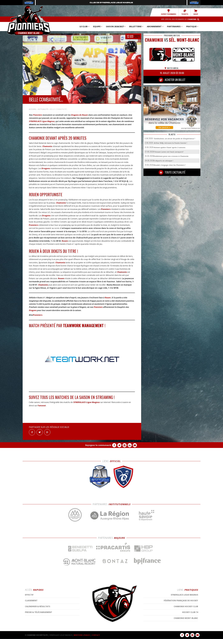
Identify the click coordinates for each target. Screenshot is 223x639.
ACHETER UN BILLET (172, 79)
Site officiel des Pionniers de (178, 19)
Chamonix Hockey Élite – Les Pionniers (28, 20)
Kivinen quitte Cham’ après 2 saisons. (170, 147)
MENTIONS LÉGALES (82, 635)
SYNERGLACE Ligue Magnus (41, 121)
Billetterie (136, 26)
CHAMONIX (154, 40)
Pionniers (37, 115)
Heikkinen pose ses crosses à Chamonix (171, 156)
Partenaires (175, 26)
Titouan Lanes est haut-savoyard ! (169, 152)
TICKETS (184, 12)
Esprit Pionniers (168, 12)
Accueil (32, 109)
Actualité (43, 109)
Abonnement (155, 26)
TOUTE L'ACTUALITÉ (172, 172)
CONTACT (96, 635)
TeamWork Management (83, 325)
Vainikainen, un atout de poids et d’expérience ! (174, 138)
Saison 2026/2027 (116, 26)
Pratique (192, 26)
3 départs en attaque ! (163, 160)
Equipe (98, 26)
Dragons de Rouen (79, 115)
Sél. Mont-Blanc (184, 40)
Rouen (65, 241)
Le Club (85, 26)
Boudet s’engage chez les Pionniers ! (169, 165)
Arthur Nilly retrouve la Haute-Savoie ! (170, 143)
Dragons (46, 168)
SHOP (195, 12)
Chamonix (47, 146)
